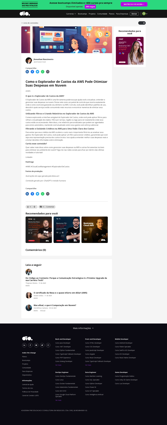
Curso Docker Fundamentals (65, 383)
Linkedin (29, 157)
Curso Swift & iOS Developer (125, 350)
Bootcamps (82, 14)
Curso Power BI (90, 387)
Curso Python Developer (93, 383)
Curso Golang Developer (63, 361)
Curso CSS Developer (92, 347)
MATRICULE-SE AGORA (134, 4)
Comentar (50, 207)
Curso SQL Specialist (92, 380)
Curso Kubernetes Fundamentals (66, 387)
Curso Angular (90, 354)
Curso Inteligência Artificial (94, 394)
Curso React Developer (93, 358)
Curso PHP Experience (63, 358)
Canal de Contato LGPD (30, 395)
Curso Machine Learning (93, 376)
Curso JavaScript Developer (94, 350)
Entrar (134, 14)
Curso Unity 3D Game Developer (126, 380)
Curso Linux (59, 380)
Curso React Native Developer (125, 358)
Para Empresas (122, 14)
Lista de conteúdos (29, 23)
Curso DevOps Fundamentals (65, 376)
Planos (111, 14)
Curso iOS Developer (122, 354)
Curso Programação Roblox (124, 376)
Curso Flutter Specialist (123, 347)
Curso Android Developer (123, 343)
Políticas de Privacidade (30, 392)
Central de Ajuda (28, 384)
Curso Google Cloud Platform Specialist (65, 395)
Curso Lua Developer (122, 383)
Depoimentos (27, 375)
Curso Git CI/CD (60, 391)
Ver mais (58, 365)
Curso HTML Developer (93, 343)
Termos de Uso (27, 388)
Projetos (92, 14)
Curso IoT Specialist (92, 391)
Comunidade (102, 14)
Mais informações (83, 328)
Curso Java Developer (62, 343)
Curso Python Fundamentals (65, 350)
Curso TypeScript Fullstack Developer (68, 354)
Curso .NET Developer (63, 347)
